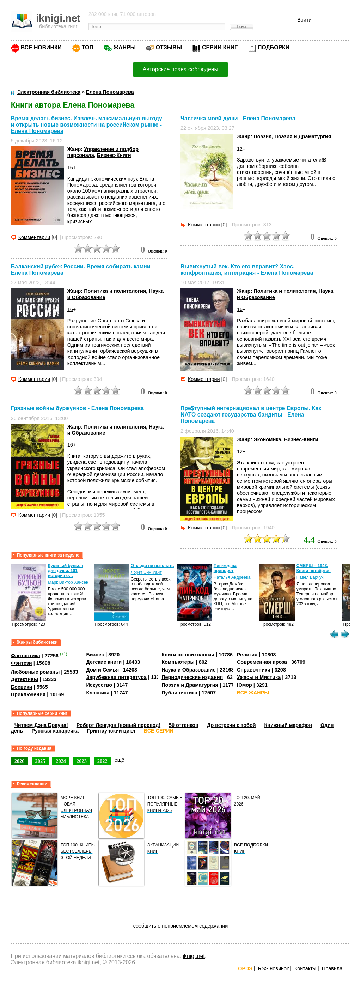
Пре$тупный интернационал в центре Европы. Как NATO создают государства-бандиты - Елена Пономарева (250, 414)
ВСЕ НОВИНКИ (41, 47)
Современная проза (262, 662)
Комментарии (34, 237)
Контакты (305, 968)
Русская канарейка (55, 731)
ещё (119, 760)
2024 (61, 761)
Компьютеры (178, 662)
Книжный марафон (288, 725)
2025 (40, 761)
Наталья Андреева (232, 577)
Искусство (99, 685)
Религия (247, 654)
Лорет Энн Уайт (146, 572)
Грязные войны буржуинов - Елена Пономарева (77, 409)
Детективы (24, 679)
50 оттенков (183, 725)
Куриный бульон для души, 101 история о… (65, 570)
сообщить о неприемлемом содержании (180, 926)
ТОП (87, 47)
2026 (19, 761)
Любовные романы (35, 671)
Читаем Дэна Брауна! (41, 725)
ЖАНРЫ (125, 47)
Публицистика (179, 693)
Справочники (253, 670)
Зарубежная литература (116, 677)
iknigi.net (194, 956)
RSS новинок (273, 968)
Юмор (244, 685)
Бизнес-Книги (114, 155)
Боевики (21, 687)
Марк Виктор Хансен (68, 582)
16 (70, 167)
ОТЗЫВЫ (169, 47)
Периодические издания (192, 677)
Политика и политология (115, 291)
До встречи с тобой (231, 725)
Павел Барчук (310, 577)
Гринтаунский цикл (111, 731)
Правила (332, 968)
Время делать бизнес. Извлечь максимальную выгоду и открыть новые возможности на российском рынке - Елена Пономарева (86, 124)
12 (240, 149)
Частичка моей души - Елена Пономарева (237, 118)
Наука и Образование (188, 670)
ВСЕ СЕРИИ (158, 731)
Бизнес (95, 654)
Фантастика (25, 655)
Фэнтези (21, 663)
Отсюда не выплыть (152, 565)
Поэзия (262, 136)
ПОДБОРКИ (273, 47)
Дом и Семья (102, 670)
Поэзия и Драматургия (303, 136)
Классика (97, 693)
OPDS (245, 968)
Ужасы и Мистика (259, 677)
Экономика (267, 439)
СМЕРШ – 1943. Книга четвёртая (313, 568)
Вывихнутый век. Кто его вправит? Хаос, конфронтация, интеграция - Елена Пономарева (246, 269)
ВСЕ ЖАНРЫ (253, 693)
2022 (102, 761)
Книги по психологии (187, 654)
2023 (82, 761)
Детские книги (104, 662)
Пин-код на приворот (225, 568)
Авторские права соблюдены (180, 69)
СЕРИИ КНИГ (220, 47)
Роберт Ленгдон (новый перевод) (118, 725)
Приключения (28, 694)
